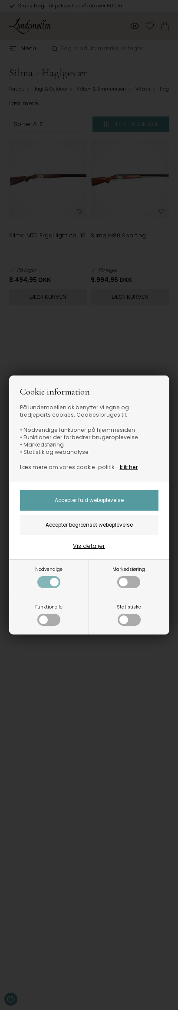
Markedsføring (128, 577)
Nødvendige (49, 577)
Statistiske (129, 615)
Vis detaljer (89, 546)
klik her (129, 467)
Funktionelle (49, 615)
